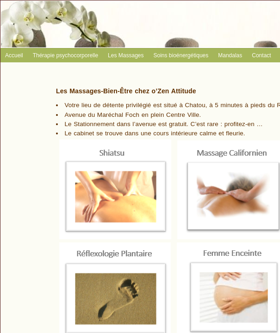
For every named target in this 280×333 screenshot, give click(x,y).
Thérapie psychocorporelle (65, 55)
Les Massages (125, 55)
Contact (261, 55)
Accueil (14, 55)
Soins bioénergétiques (180, 55)
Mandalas (230, 55)
